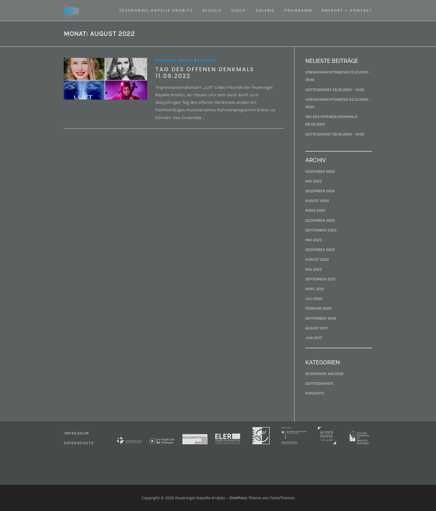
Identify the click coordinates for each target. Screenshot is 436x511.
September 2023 (320, 230)
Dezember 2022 (320, 249)
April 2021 (314, 289)
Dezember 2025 (320, 171)
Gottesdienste (319, 383)
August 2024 (317, 200)
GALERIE (265, 10)
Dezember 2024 (320, 191)
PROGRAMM (298, 10)
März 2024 (315, 210)
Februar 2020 (318, 308)
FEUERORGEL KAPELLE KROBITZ (156, 10)
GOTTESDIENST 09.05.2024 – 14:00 (334, 134)
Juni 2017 (313, 337)
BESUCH (212, 10)
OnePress (238, 497)
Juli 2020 (313, 298)
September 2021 (320, 279)
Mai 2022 (313, 269)
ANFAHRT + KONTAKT (347, 10)
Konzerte (206, 60)
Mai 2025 (313, 181)
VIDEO (238, 10)
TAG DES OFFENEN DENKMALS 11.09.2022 (204, 72)
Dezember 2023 (320, 220)
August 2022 (317, 259)
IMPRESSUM (76, 433)
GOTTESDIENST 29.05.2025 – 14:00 (334, 89)
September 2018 (320, 318)
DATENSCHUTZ (79, 443)
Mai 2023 (313, 240)
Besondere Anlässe (174, 60)
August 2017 (316, 328)
